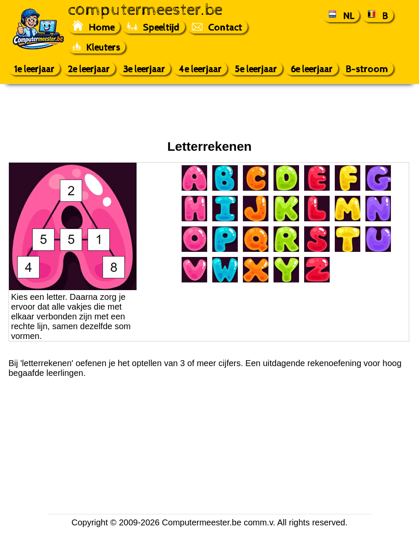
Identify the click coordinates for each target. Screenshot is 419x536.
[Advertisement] (210, 112)
